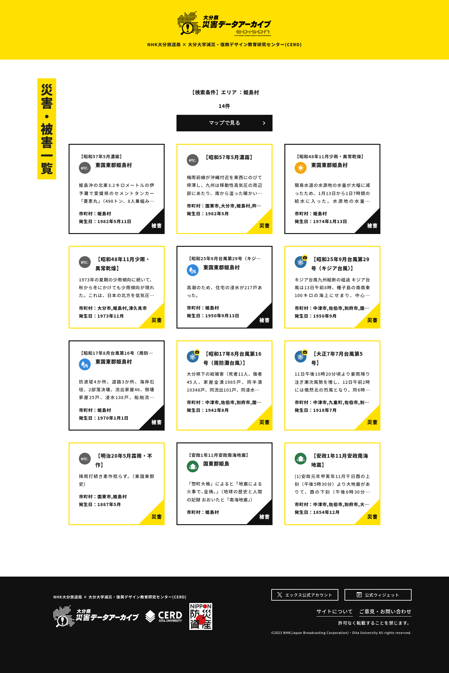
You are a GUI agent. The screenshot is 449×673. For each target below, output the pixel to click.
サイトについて (334, 611)
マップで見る (224, 123)
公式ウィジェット (382, 595)
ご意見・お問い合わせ (385, 611)
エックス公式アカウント (308, 595)
